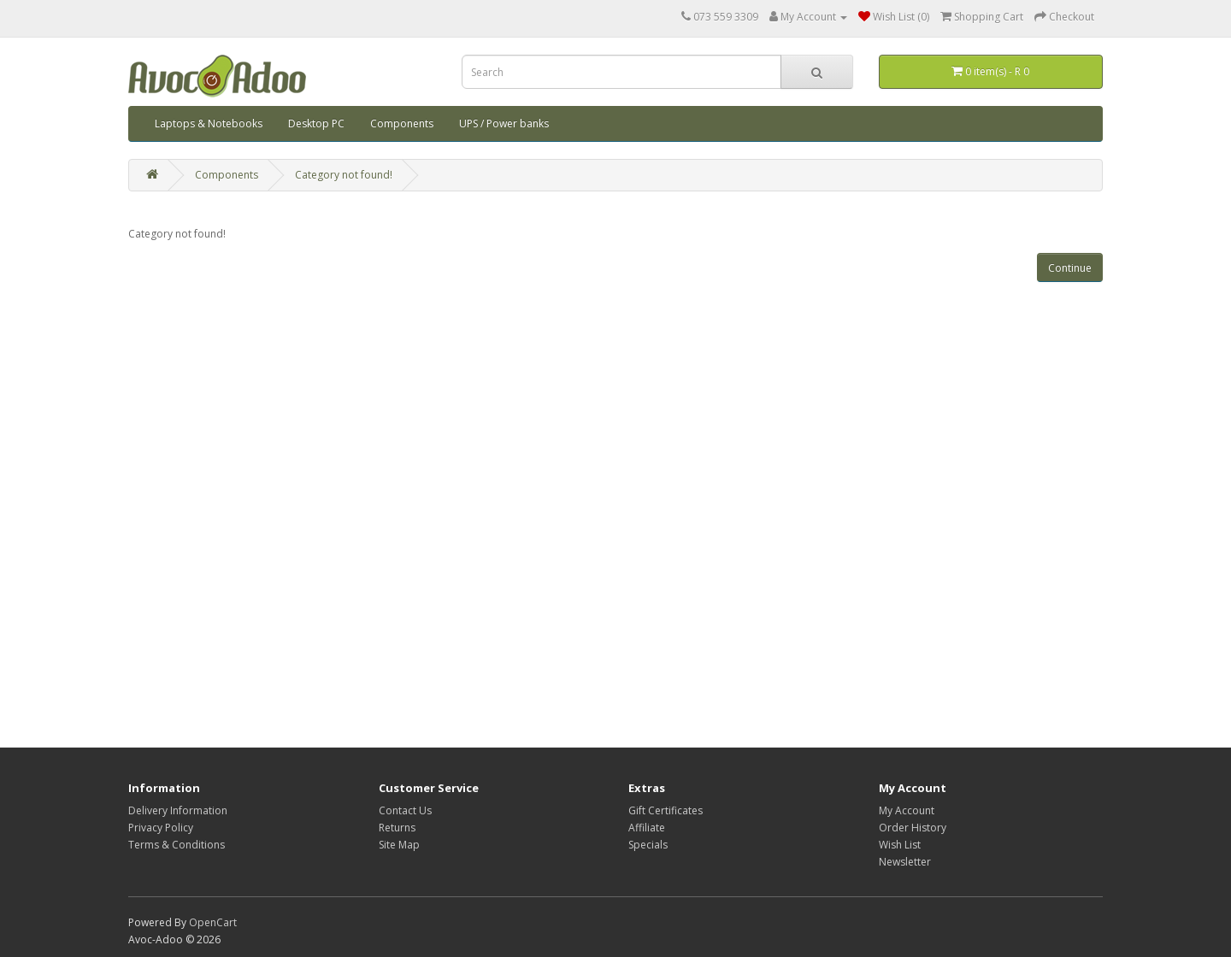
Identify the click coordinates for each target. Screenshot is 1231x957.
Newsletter (905, 861)
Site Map (399, 844)
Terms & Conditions (176, 844)
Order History (912, 827)
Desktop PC (316, 123)
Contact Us (405, 810)
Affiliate (646, 827)
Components (401, 123)
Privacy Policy (160, 827)
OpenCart (213, 922)
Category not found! (343, 174)
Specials (648, 844)
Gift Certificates (665, 810)
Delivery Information (177, 810)
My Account (906, 810)
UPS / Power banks (504, 123)
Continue (1070, 268)
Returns (397, 827)
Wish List (900, 844)
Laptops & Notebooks (208, 123)
